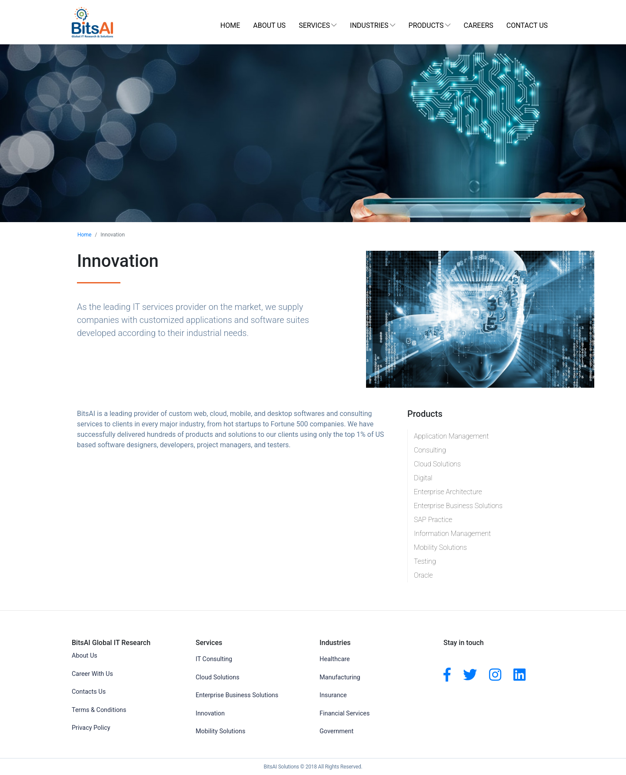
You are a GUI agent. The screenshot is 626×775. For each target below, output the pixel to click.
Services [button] (314, 25)
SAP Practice (433, 520)
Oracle (423, 575)
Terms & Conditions (99, 710)
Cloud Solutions (437, 464)
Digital (423, 478)
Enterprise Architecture (448, 492)
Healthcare (335, 659)
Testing (425, 561)
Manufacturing (340, 677)
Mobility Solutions (440, 547)
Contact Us (527, 25)
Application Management (451, 436)
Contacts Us (89, 691)
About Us (269, 25)
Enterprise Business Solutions (458, 506)
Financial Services (345, 713)
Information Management (452, 533)
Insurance (333, 695)
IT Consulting (214, 659)
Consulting (430, 450)
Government (336, 731)
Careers (478, 25)
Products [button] (426, 25)
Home (230, 25)
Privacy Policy (91, 728)
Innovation (210, 713)
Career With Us (92, 674)
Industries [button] (369, 25)
